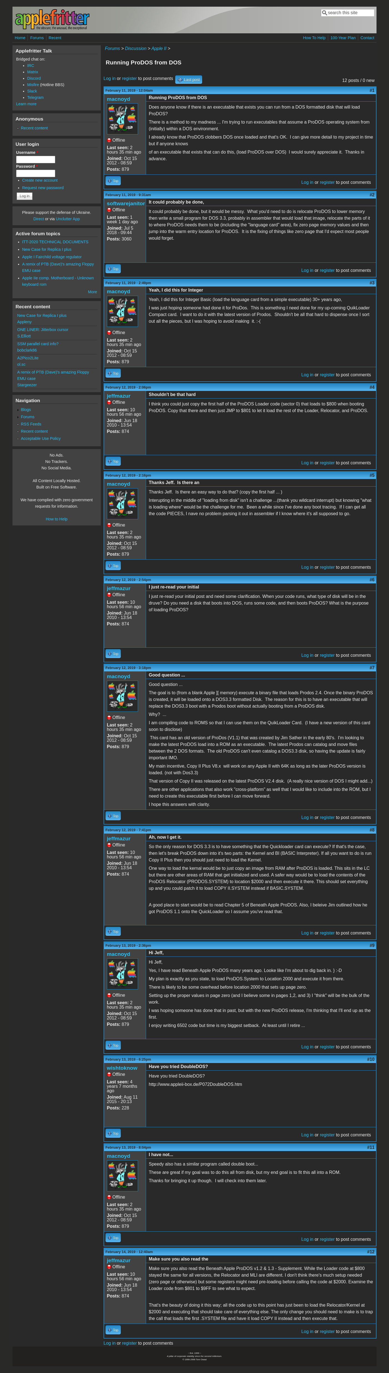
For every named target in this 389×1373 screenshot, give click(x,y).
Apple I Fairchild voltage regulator (52, 257)
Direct (38, 219)
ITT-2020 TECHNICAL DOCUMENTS (55, 242)
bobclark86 (27, 350)
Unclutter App (68, 219)
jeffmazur (118, 396)
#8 (372, 830)
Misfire (33, 84)
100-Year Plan (343, 38)
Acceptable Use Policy (41, 438)
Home (20, 38)
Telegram (35, 97)
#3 (372, 282)
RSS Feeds (31, 424)
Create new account (40, 180)
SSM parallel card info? (38, 344)
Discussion (135, 48)
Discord (34, 78)
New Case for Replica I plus (47, 249)
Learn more (26, 104)
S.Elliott (24, 336)
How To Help (314, 38)
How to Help (56, 519)
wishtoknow (122, 1068)
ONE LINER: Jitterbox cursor (42, 329)
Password (27, 166)
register (129, 78)
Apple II (158, 48)
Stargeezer (27, 385)
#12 (371, 1251)
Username (27, 152)
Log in (110, 78)
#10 (371, 1059)
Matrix (32, 72)
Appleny (24, 322)
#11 (371, 1147)
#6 (372, 579)
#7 (372, 667)
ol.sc (21, 364)
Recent (55, 38)
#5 (372, 475)
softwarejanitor (126, 203)
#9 (372, 945)
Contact (367, 38)
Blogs (26, 409)
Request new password (43, 188)
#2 (372, 194)
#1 (372, 90)
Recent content (34, 128)
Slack (32, 91)
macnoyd (118, 99)
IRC (30, 65)
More (92, 292)
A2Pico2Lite (28, 358)
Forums (37, 38)
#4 (372, 387)
